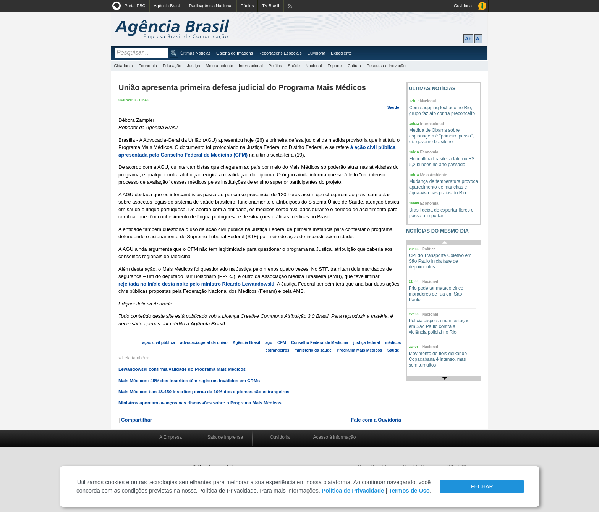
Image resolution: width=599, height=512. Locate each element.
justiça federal (366, 343)
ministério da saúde (313, 350)
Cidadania (123, 65)
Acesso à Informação (482, 6)
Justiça (193, 65)
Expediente (341, 53)
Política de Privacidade (353, 490)
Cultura (354, 65)
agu (268, 343)
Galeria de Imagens (234, 53)
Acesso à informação (334, 437)
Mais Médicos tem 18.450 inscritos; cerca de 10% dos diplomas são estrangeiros (204, 391)
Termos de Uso (409, 490)
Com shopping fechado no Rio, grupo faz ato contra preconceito (442, 110)
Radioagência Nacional (210, 5)
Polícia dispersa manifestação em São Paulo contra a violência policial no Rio (439, 326)
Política (275, 65)
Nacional (314, 65)
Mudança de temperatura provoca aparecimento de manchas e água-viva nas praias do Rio (443, 187)
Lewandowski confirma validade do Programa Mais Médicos (182, 369)
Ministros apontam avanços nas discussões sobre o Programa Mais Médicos (200, 402)
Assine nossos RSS (290, 6)
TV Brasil (270, 5)
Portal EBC (135, 5)
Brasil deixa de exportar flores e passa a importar (441, 212)
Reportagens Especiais (280, 53)
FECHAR (482, 486)
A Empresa (170, 437)
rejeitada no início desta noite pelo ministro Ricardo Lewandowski (196, 284)
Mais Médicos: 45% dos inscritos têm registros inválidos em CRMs (189, 380)
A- (478, 39)
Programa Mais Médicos (359, 350)
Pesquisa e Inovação (386, 65)
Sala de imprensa (225, 437)
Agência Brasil (167, 5)
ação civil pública (158, 343)
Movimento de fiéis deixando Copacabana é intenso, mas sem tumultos (438, 359)
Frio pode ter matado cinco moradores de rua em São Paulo (436, 294)
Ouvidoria (463, 5)
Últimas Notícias (195, 53)
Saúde (294, 65)
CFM (281, 343)
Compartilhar (136, 420)
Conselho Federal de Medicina (319, 343)
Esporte (334, 65)
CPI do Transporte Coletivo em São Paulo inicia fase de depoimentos (440, 261)
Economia (147, 65)
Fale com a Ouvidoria (376, 420)
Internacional (251, 65)
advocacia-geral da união (203, 343)
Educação (172, 65)
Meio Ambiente (433, 175)
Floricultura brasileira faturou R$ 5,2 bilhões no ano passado (441, 161)
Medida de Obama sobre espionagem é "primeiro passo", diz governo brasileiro (441, 136)
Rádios (247, 5)
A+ (468, 39)
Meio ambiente (219, 65)
